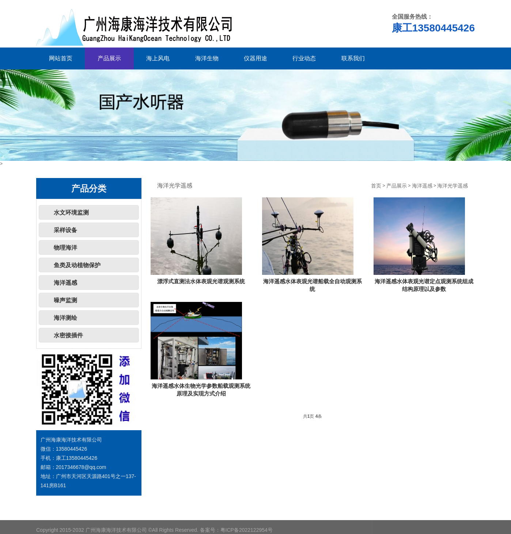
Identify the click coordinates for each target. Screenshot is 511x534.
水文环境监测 (71, 212)
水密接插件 (68, 335)
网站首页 (60, 58)
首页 (376, 186)
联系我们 (353, 58)
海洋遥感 (65, 283)
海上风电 (158, 58)
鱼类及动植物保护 (77, 265)
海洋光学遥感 (452, 186)
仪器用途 (255, 58)
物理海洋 (65, 248)
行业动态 (304, 58)
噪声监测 (65, 300)
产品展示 (109, 58)
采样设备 (65, 230)
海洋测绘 (65, 318)
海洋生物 (207, 58)
